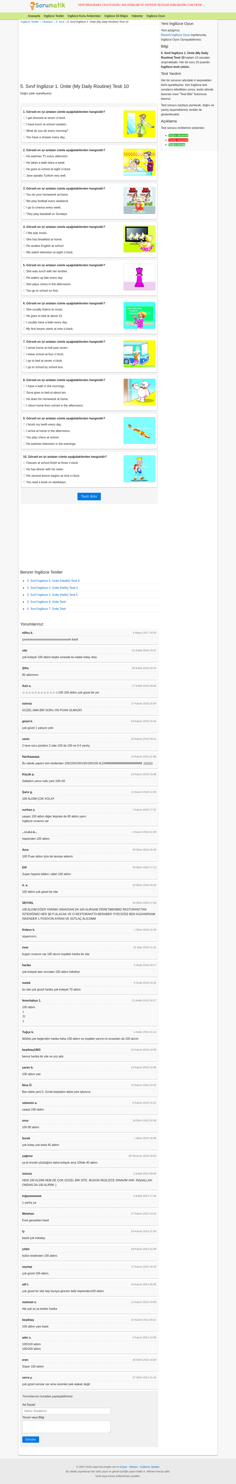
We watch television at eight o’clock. (48, 252)
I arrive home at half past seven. (45, 347)
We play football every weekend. (46, 201)
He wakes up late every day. (43, 277)
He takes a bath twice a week (44, 162)
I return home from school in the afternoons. (53, 405)
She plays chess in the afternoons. (47, 284)
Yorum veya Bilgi (33, 1417)
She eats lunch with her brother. (45, 271)
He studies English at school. (43, 245)
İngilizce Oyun (156, 16)
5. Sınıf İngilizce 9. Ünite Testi (46, 601)
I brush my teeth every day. (42, 424)
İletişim (133, 1466)
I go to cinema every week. (42, 207)
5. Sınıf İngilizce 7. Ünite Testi (46, 608)
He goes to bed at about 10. (43, 315)
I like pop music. (35, 232)
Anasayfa (34, 16)
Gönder (30, 1439)
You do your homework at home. (46, 194)
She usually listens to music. (43, 309)
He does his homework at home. (46, 399)
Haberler (137, 16)
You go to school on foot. (41, 290)
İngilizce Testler (54, 16)
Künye (123, 1466)
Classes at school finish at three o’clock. (51, 462)
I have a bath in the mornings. (44, 386)
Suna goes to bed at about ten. (45, 392)
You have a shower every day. (44, 137)
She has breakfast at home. (42, 239)
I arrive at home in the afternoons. (46, 430)
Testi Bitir (89, 496)
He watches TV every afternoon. (45, 156)
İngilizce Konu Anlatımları (84, 16)
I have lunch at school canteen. (45, 124)
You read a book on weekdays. (44, 482)
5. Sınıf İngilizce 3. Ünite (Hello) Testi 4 (52, 587)
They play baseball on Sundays (45, 214)
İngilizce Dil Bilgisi (116, 16)
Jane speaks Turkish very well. (44, 175)
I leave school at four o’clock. (43, 354)
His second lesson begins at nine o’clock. (51, 475)
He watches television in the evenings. (49, 443)
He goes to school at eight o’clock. (47, 169)
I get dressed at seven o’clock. (44, 117)
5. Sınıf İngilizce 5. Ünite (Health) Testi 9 (53, 580)
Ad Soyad (28, 1404)
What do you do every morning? (45, 130)
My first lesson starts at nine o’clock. (48, 328)
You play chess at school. (41, 437)
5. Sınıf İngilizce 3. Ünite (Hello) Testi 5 (52, 594)
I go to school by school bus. (43, 367)
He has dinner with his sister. (43, 469)
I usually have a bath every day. (45, 322)
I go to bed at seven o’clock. (43, 360)
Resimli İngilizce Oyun (175, 35)
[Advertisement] (89, 54)
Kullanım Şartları (150, 1466)
